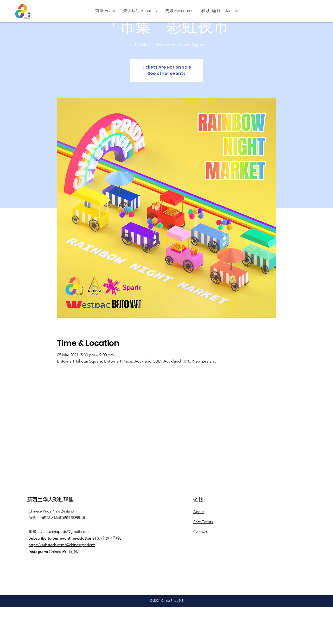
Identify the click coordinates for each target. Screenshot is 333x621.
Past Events (203, 521)
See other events (166, 73)
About (198, 511)
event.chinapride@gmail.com (64, 531)
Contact (200, 531)
